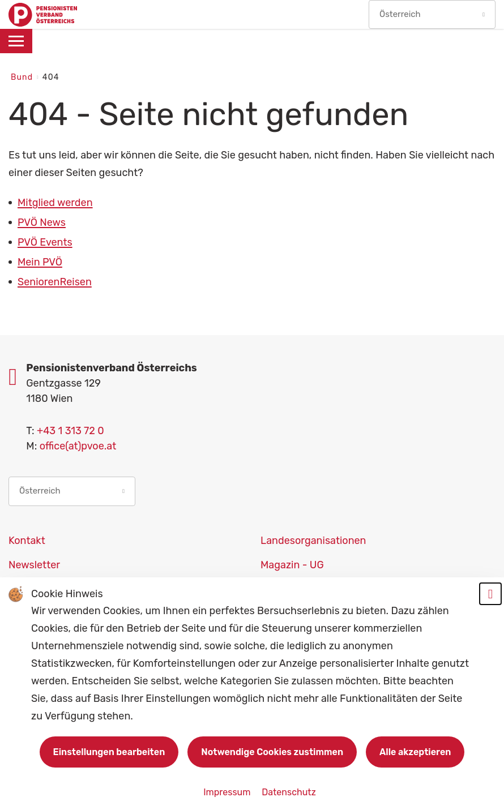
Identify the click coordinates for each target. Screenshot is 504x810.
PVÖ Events (45, 242)
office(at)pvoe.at (78, 446)
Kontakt (26, 540)
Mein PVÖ (40, 262)
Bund (23, 77)
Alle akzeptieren (415, 752)
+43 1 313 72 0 (70, 431)
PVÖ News (42, 222)
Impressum (228, 792)
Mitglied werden (55, 202)
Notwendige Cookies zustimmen (272, 752)
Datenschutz (288, 792)
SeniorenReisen (55, 282)
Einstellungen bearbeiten (109, 752)
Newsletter (34, 565)
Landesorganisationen (313, 540)
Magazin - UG (292, 565)
